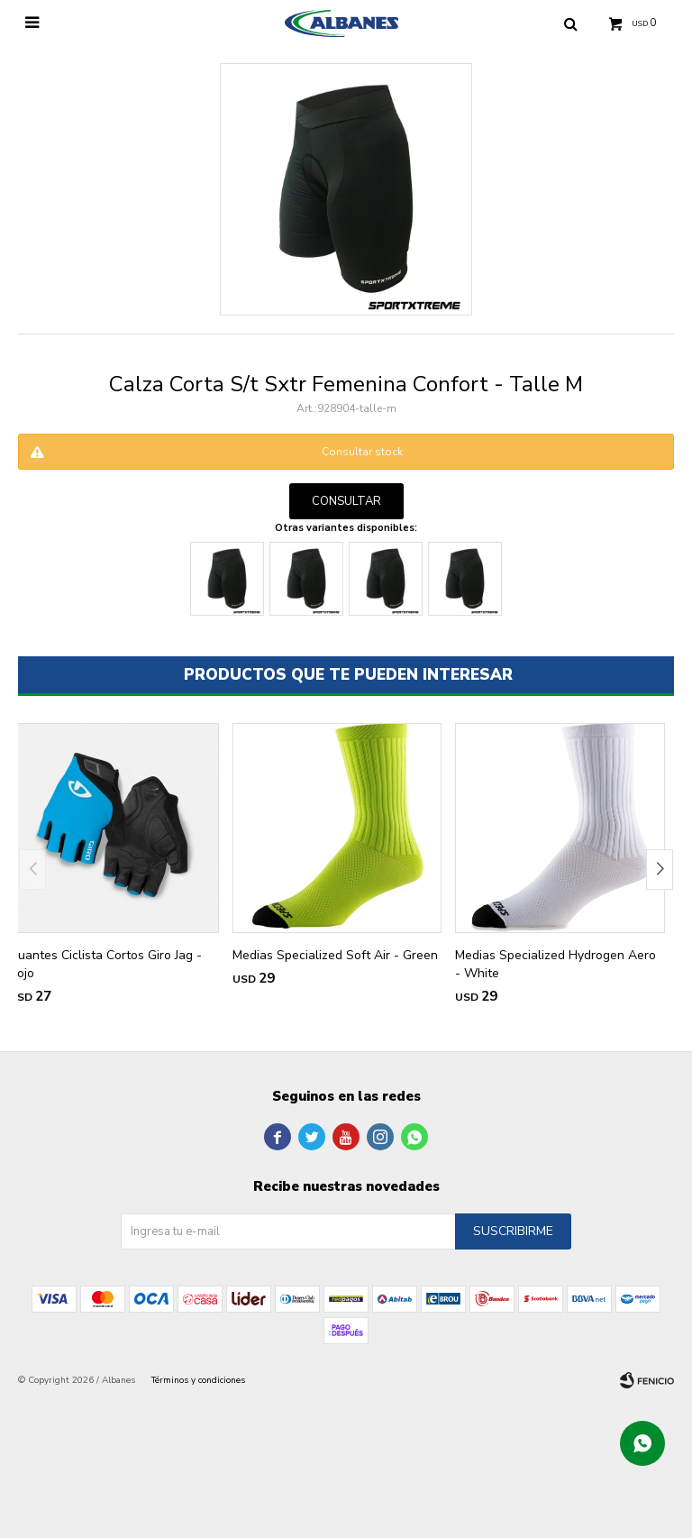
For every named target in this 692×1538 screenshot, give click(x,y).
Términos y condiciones (198, 1380)
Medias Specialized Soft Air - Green (335, 955)
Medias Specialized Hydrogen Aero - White (555, 964)
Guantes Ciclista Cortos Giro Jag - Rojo (105, 964)
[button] (659, 869)
